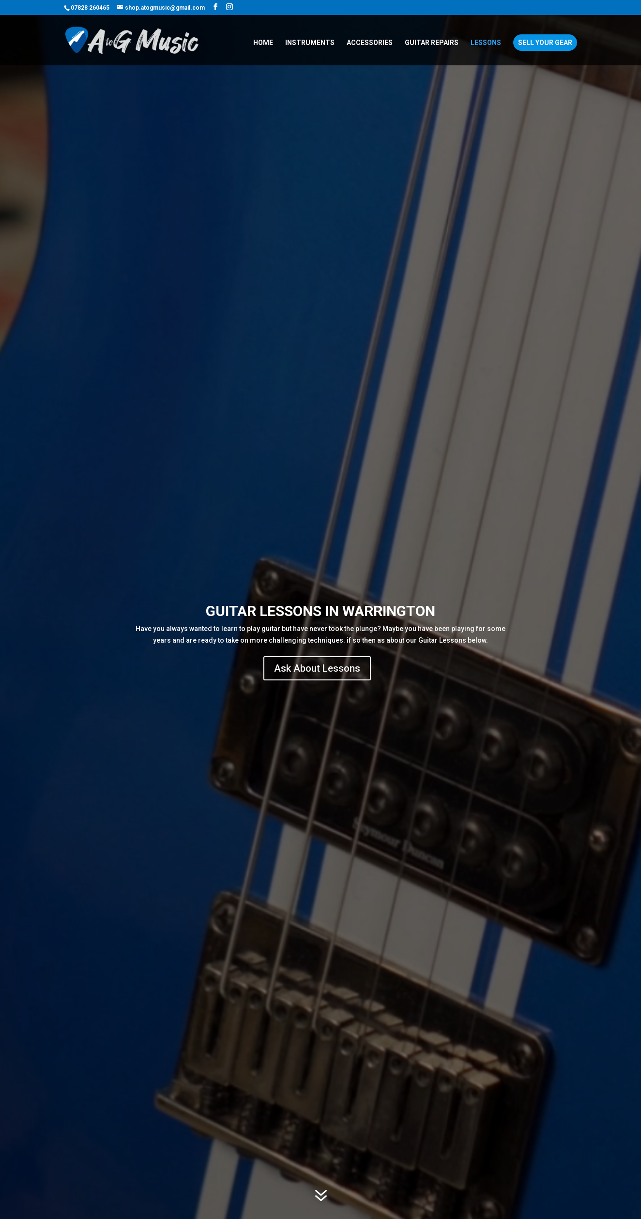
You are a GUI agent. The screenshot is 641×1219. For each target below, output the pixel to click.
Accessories (370, 42)
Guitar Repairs (431, 42)
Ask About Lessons (317, 668)
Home (263, 42)
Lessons (486, 42)
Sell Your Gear (545, 42)
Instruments (310, 42)
